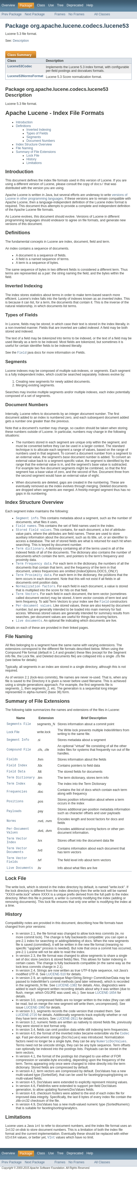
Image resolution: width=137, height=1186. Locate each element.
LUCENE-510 (56, 986)
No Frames (76, 14)
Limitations (34, 163)
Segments (33, 137)
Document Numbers (40, 141)
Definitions (23, 126)
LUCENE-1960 (34, 1019)
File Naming (24, 148)
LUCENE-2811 (67, 1030)
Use (51, 5)
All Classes (102, 14)
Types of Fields (37, 133)
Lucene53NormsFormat (25, 76)
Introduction (24, 122)
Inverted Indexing (38, 130)
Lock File (32, 155)
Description (21, 41)
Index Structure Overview (34, 144)
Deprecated (75, 5)
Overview (8, 5)
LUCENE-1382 (66, 997)
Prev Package (12, 14)
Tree (60, 5)
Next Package (35, 14)
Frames (59, 14)
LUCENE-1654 (105, 1004)
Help (89, 5)
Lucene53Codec (19, 66)
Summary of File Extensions (36, 152)
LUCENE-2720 (26, 1027)
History (31, 159)
